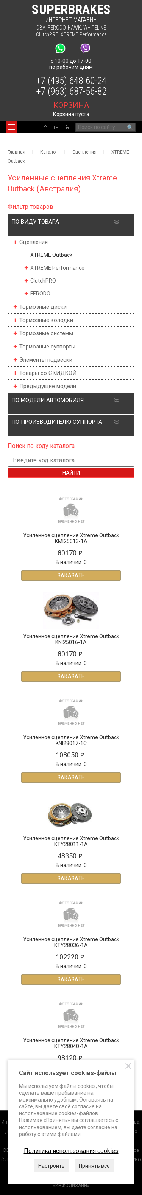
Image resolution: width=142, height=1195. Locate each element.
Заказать (71, 575)
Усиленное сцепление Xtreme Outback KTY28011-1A (71, 841)
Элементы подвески (45, 359)
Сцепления (84, 152)
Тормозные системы (46, 333)
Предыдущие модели (47, 386)
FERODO (57, 28)
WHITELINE (94, 28)
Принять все (94, 1166)
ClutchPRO (47, 34)
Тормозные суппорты (47, 346)
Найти (71, 473)
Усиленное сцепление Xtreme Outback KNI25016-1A (71, 639)
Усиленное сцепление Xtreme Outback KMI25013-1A (71, 538)
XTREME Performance (83, 34)
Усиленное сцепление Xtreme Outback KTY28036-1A (71, 942)
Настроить (51, 1166)
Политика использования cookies (71, 1151)
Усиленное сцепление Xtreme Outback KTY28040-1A (71, 1043)
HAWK (74, 28)
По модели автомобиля (47, 400)
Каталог (49, 152)
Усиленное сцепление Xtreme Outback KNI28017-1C (71, 740)
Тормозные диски (43, 306)
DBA (40, 28)
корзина (71, 105)
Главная (16, 152)
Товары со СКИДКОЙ (47, 373)
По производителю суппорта (56, 421)
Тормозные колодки (46, 320)
